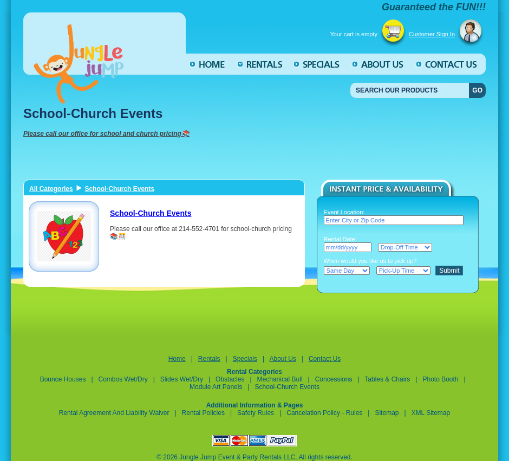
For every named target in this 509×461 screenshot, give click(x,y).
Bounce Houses (63, 379)
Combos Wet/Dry (124, 379)
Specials (245, 359)
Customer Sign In (432, 34)
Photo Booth (440, 379)
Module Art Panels (216, 387)
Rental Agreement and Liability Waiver (114, 413)
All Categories (51, 189)
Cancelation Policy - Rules (325, 413)
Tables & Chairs (387, 379)
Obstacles (230, 379)
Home (177, 359)
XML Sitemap (431, 413)
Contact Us (325, 359)
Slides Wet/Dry (181, 379)
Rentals (209, 359)
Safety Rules (255, 413)
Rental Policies (203, 413)
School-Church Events (119, 189)
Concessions (334, 379)
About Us (282, 359)
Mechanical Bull (280, 379)
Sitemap (387, 413)
